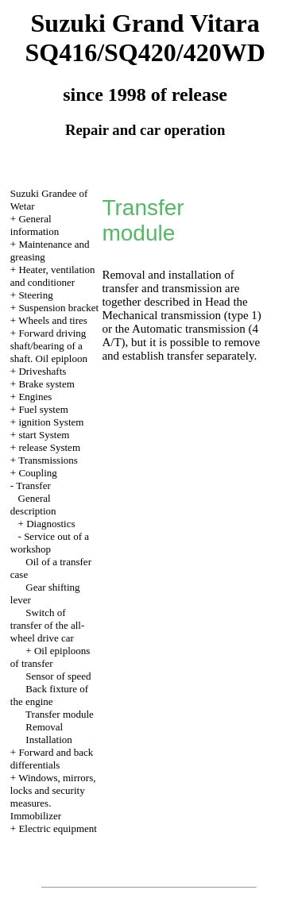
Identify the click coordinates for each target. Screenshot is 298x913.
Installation (48, 739)
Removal (44, 727)
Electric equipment (57, 828)
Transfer (33, 485)
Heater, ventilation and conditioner (52, 276)
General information (34, 225)
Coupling (37, 473)
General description (33, 504)
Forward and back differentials (51, 758)
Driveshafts (42, 371)
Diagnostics (50, 524)
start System (43, 435)
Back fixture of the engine (49, 695)
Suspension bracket (58, 308)
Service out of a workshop (49, 542)
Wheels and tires (52, 320)
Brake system (46, 384)
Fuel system (43, 409)
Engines (35, 397)
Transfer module (59, 714)
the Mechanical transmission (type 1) (181, 308)
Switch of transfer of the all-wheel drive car (47, 625)
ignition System (50, 422)
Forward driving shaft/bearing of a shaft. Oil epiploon (48, 345)
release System (49, 447)
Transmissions (48, 460)
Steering (35, 295)
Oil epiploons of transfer (50, 657)
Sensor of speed (58, 676)
